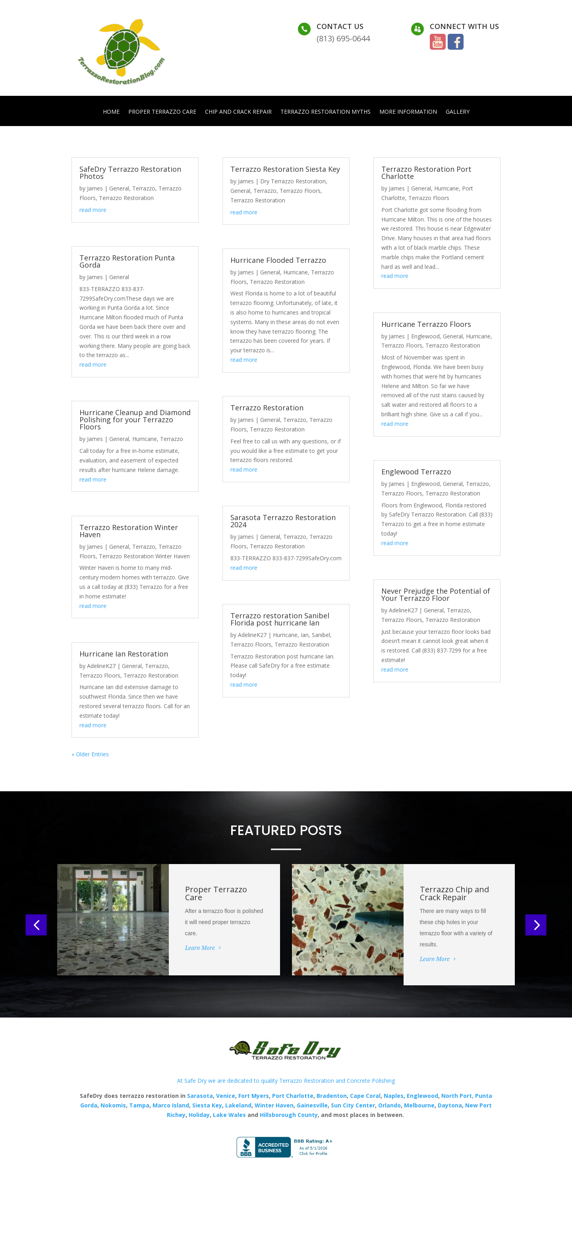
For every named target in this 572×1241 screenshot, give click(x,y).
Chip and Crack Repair (238, 112)
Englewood (425, 337)
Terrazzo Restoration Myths (325, 112)
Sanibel (321, 635)
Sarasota (200, 1096)
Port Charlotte (292, 1096)
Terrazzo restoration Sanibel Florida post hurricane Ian (279, 620)
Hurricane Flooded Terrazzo (278, 261)
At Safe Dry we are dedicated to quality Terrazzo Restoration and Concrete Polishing (286, 1081)
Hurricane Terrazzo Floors (426, 325)
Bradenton (332, 1096)
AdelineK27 (101, 666)
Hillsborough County (289, 1115)
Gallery (458, 112)
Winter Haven (274, 1106)
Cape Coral (364, 1096)
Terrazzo (143, 189)
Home (111, 112)
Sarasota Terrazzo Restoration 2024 (283, 521)
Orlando (389, 1106)
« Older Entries (90, 755)
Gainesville (312, 1106)
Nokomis (113, 1106)
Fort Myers (253, 1096)
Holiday (199, 1115)
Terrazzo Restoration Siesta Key (285, 170)
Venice (225, 1096)
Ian (305, 635)
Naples (394, 1096)
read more (92, 210)
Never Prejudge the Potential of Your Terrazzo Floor (435, 595)
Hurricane (144, 439)
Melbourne (419, 1106)
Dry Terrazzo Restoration (293, 182)
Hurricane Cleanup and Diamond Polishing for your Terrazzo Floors (135, 420)
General (119, 189)
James (95, 189)
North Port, (457, 1096)
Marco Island (171, 1106)
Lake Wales (229, 1115)
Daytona (450, 1106)
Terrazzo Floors (99, 676)
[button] (36, 925)
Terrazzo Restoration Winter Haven (128, 531)
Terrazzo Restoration (126, 198)
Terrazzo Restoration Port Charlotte (426, 173)
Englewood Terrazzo (416, 472)
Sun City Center (352, 1106)
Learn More (200, 948)
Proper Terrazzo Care (162, 112)
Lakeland (237, 1106)
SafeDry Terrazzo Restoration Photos (130, 173)
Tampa (139, 1106)
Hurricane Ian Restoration (123, 654)
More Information (408, 112)
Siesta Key (207, 1106)
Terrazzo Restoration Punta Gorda (127, 262)
